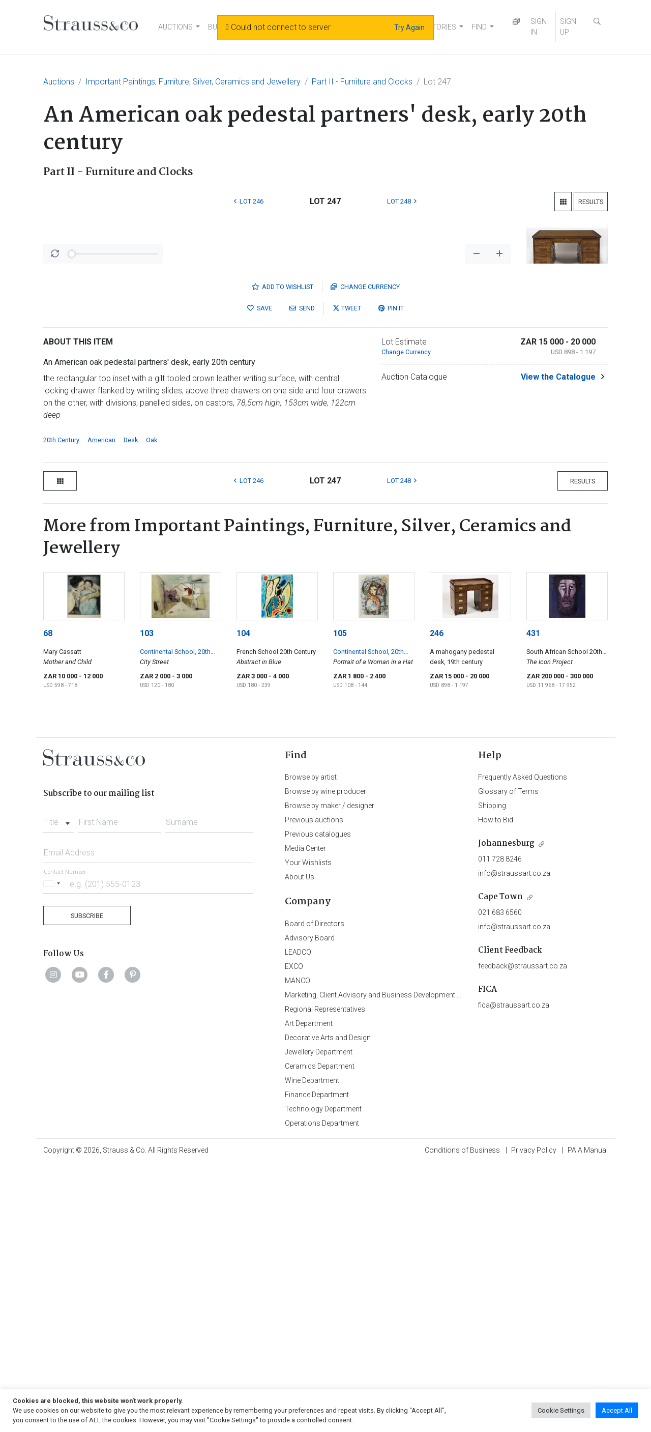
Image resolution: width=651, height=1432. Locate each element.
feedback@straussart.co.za (522, 1232)
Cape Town (500, 1163)
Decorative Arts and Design (328, 1304)
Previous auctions (314, 1086)
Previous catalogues (318, 1101)
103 (147, 900)
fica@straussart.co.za (513, 1272)
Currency (365, 553)
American (101, 706)
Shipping (492, 1072)
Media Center (305, 1115)
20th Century (61, 706)
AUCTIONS (175, 27)
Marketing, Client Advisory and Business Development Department (389, 1261)
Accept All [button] (617, 1410)
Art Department (309, 1290)
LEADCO (298, 1219)
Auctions (58, 82)
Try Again (409, 27)
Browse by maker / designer (329, 1072)
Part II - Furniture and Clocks (362, 82)
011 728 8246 (500, 1126)
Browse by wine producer (325, 1058)
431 (533, 900)
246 (436, 900)
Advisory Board (310, 1204)
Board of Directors (314, 1190)
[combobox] (58, 1086)
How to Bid (495, 1086)
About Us (299, 1143)
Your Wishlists (308, 1129)
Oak (151, 706)
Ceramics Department (319, 1333)
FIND (479, 27)
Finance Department (317, 1361)
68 (47, 900)
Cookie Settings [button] (561, 1410)
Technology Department (323, 1375)
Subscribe (87, 1182)
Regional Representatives (325, 1276)
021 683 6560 (500, 1179)
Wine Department (312, 1347)
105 (340, 900)
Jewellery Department (318, 1318)
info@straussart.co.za (514, 1140)
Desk (131, 706)
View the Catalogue (558, 643)
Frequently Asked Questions (522, 1044)
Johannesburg (506, 1110)
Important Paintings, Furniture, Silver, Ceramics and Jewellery (193, 82)
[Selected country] (53, 1150)
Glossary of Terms (508, 1058)
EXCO (294, 1233)
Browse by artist (311, 1044)
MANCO (297, 1247)
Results (590, 202)
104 (243, 900)
